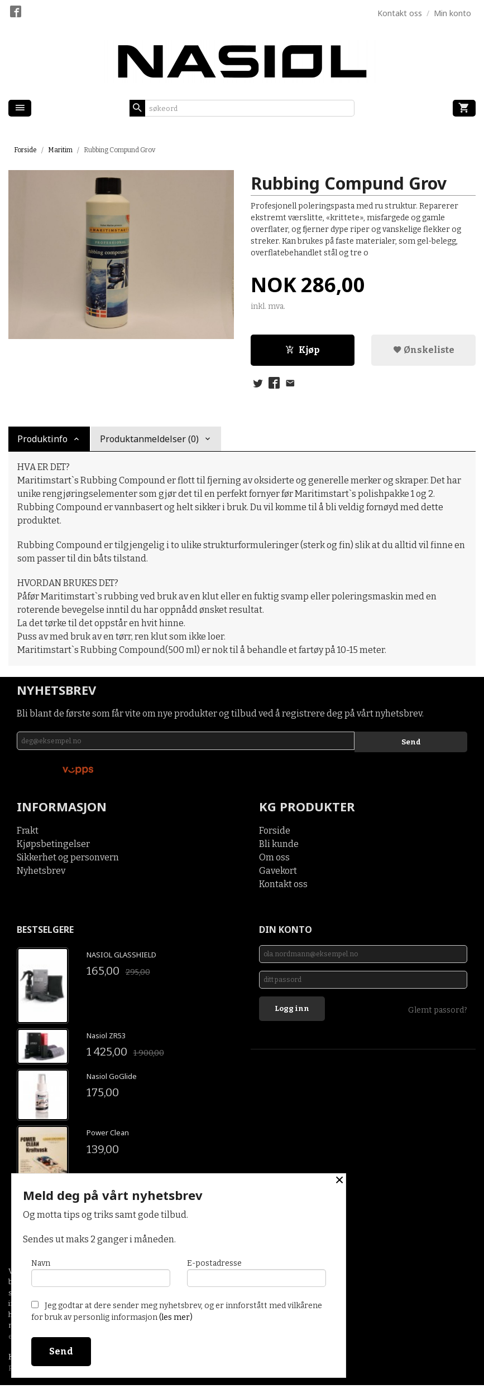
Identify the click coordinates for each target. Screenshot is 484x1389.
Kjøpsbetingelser (53, 847)
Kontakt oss (283, 887)
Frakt (28, 834)
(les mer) (176, 1317)
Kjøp (302, 351)
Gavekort (278, 874)
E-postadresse (256, 1270)
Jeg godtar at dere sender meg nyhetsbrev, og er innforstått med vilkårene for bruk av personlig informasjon (176, 1311)
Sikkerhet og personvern (68, 860)
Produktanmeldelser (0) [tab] (149, 441)
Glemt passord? (437, 1020)
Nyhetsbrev (41, 874)
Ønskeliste (423, 351)
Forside (25, 150)
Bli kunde (279, 847)
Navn (100, 1270)
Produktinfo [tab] (42, 441)
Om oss (274, 860)
